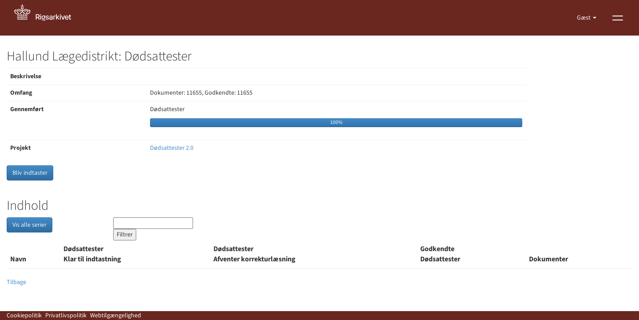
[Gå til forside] (47, 18)
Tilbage (16, 282)
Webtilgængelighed (115, 315)
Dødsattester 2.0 (171, 148)
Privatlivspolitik (66, 315)
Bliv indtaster (29, 172)
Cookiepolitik (24, 315)
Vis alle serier (29, 224)
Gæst (584, 17)
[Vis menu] (618, 18)
